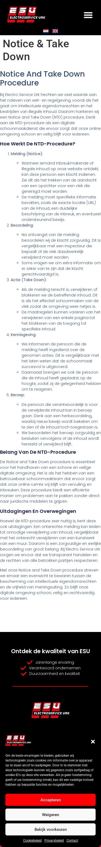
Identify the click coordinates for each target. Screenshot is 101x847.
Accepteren (50, 800)
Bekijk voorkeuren (50, 829)
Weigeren (50, 814)
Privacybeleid (54, 840)
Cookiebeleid (32, 840)
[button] (93, 741)
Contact (72, 840)
